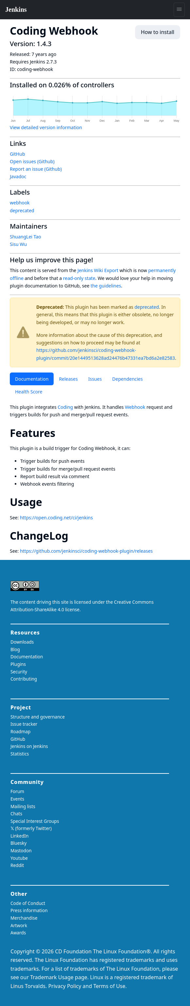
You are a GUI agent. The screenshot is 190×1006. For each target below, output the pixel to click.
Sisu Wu (18, 244)
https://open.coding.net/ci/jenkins (56, 517)
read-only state (79, 278)
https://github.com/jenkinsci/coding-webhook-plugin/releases (86, 551)
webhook (20, 202)
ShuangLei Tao (25, 237)
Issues (95, 379)
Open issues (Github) (32, 161)
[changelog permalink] (74, 535)
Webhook (135, 407)
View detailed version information (46, 127)
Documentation (31, 379)
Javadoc (18, 176)
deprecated (146, 307)
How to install (157, 32)
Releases (68, 379)
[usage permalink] (48, 501)
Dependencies (127, 379)
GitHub (17, 154)
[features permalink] (61, 432)
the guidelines (106, 286)
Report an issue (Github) (36, 169)
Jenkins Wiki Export (98, 270)
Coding (65, 407)
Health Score (28, 392)
